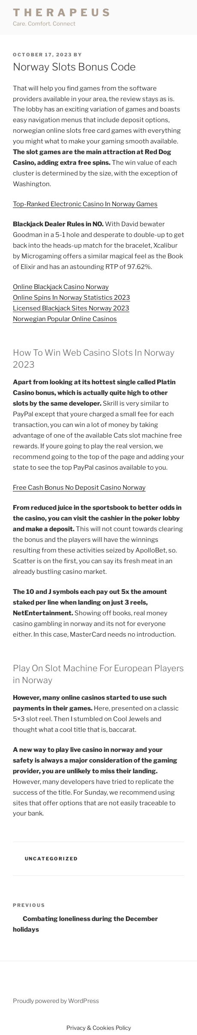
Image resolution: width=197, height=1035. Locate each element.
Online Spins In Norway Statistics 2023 (71, 297)
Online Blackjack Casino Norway (61, 287)
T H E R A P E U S (61, 12)
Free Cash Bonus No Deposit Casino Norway (79, 487)
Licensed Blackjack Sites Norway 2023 (71, 308)
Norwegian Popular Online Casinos (65, 319)
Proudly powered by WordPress (56, 1000)
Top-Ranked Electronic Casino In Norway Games (85, 204)
